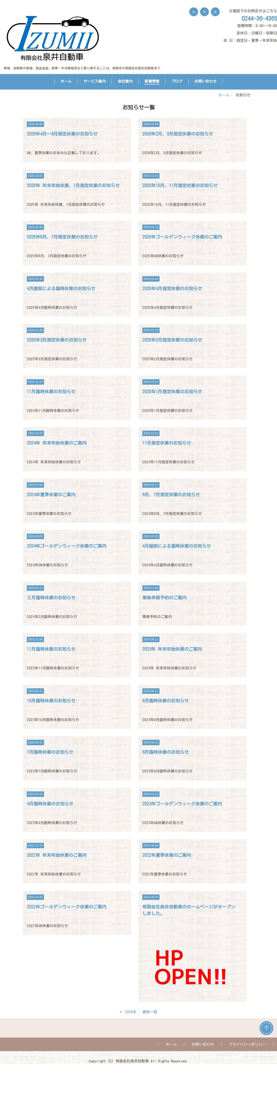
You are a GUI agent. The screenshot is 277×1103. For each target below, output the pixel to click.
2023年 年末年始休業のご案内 (172, 649)
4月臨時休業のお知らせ (50, 803)
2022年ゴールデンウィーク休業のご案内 (66, 907)
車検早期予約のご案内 (164, 597)
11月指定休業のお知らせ (166, 443)
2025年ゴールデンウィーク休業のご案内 (182, 237)
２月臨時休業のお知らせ (51, 597)
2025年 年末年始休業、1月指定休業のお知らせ (73, 185)
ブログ (176, 81)
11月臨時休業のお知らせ (51, 391)
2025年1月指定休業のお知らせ (172, 391)
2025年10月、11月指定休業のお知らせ (180, 185)
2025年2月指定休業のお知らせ (172, 340)
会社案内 (125, 81)
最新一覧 (150, 1012)
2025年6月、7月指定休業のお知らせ (62, 237)
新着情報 (152, 81)
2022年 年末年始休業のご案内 (57, 855)
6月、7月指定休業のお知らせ (171, 494)
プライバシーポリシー (247, 1044)
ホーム (66, 81)
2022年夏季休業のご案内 (166, 855)
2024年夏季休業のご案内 (51, 494)
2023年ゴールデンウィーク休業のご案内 (182, 803)
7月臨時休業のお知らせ (50, 752)
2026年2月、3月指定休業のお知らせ (177, 134)
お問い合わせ (205, 81)
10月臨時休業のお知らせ (51, 700)
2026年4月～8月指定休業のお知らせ (62, 134)
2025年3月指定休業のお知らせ (57, 340)
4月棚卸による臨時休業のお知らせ (61, 288)
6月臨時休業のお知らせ (165, 752)
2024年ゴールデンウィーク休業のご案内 (66, 546)
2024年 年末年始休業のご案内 (57, 443)
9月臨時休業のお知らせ (165, 700)
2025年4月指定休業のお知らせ (172, 288)
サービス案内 (95, 81)
